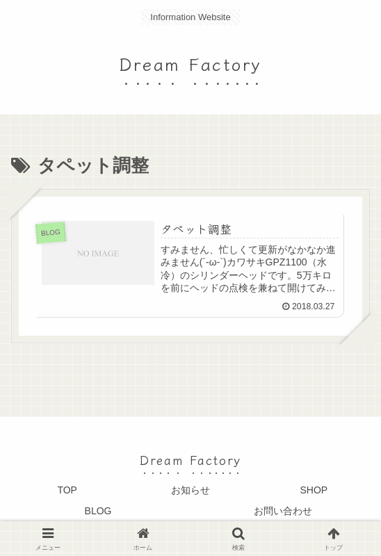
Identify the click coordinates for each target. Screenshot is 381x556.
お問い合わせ (283, 510)
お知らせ (190, 490)
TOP (67, 490)
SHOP (313, 490)
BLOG (98, 510)
